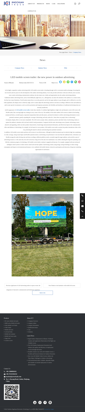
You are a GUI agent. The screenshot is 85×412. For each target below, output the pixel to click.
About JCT (31, 3)
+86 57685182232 (82, 211)
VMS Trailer (8, 327)
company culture (32, 323)
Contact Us (32, 11)
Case (53, 3)
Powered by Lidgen (49, 409)
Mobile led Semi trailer (10, 336)
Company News (77, 52)
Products (40, 3)
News (48, 3)
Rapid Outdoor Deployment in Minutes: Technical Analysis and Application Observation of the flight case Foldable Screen (41, 341)
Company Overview (33, 321)
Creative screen (9, 340)
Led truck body (8, 332)
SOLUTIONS (61, 3)
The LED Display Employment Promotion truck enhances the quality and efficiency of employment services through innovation (40, 347)
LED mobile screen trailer (23, 110)
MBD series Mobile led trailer (12, 323)
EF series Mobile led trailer (11, 321)
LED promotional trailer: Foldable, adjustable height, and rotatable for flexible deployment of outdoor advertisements (41, 362)
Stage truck (8, 338)
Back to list (42, 293)
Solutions (30, 332)
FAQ (65, 68)
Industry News (42, 68)
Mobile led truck (9, 329)
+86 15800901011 (82, 200)
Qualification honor (33, 327)
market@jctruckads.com (82, 206)
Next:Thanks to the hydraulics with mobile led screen (62, 285)
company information (33, 325)
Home (66, 52)
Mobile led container (10, 334)
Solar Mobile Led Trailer (11, 325)
